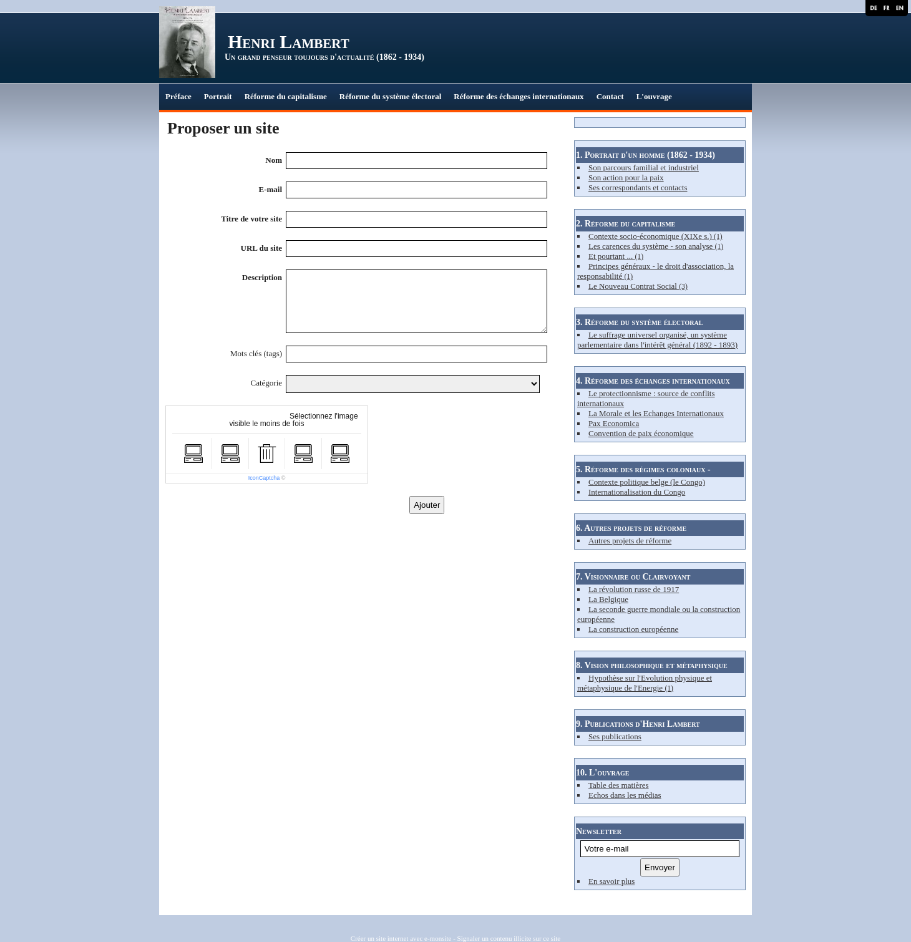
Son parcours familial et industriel (643, 167)
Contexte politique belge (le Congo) (646, 482)
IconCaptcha (264, 478)
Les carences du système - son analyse (655, 246)
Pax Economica (613, 423)
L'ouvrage (654, 96)
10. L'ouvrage (602, 772)
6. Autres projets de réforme (631, 528)
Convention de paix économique (641, 433)
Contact (610, 96)
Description (262, 277)
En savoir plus (611, 881)
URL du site (261, 248)
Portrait (218, 96)
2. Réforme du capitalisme (625, 223)
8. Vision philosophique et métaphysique (652, 665)
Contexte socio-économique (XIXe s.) (655, 236)
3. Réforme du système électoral (639, 322)
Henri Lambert (288, 41)
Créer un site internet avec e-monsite (401, 938)
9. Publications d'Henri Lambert (638, 724)
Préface (178, 96)
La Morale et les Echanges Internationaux (656, 413)
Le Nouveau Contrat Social (638, 286)
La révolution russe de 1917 (633, 589)
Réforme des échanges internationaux (518, 96)
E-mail (270, 189)
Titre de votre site (251, 218)
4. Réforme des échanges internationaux (653, 381)
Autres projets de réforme (629, 540)
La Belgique (608, 599)
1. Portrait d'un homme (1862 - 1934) (645, 155)
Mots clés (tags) (256, 353)
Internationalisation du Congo (636, 492)
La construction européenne (633, 629)
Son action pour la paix (626, 177)
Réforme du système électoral (390, 96)
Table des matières (618, 785)
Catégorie (267, 382)
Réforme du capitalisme (286, 96)
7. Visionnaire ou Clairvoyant (633, 576)
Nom (273, 160)
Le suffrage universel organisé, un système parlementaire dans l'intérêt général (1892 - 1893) (657, 339)
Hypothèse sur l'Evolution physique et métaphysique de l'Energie (644, 682)
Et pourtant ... (615, 256)
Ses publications (614, 736)
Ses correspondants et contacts (637, 187)
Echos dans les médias (624, 795)
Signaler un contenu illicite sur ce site (509, 938)
